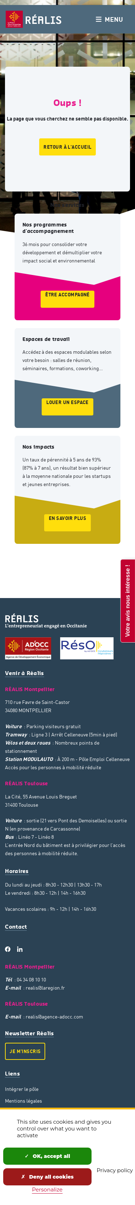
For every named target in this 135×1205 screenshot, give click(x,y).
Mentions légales (23, 1101)
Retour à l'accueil (67, 147)
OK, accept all (47, 1156)
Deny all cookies (47, 1177)
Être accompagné (67, 294)
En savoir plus (67, 518)
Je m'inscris (25, 1051)
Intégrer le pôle (21, 1089)
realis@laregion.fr (45, 988)
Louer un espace (67, 402)
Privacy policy (115, 1170)
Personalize (47, 1189)
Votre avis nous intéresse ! (127, 601)
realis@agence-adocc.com (54, 1016)
